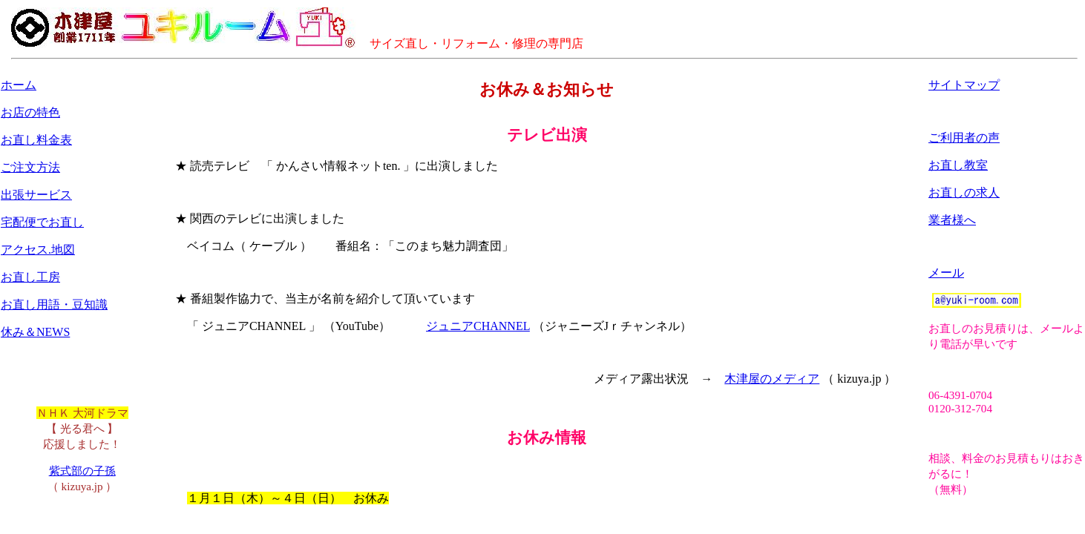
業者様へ (952, 220)
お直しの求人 (964, 192)
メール (946, 272)
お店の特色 (30, 112)
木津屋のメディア (771, 378)
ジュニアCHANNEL (478, 326)
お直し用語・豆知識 (54, 304)
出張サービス (36, 194)
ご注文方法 (30, 167)
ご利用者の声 (964, 137)
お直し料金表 (36, 140)
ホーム (18, 85)
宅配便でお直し (42, 222)
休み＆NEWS (35, 332)
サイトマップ (964, 85)
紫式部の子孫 (82, 470)
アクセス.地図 (38, 249)
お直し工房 (30, 277)
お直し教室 (958, 165)
